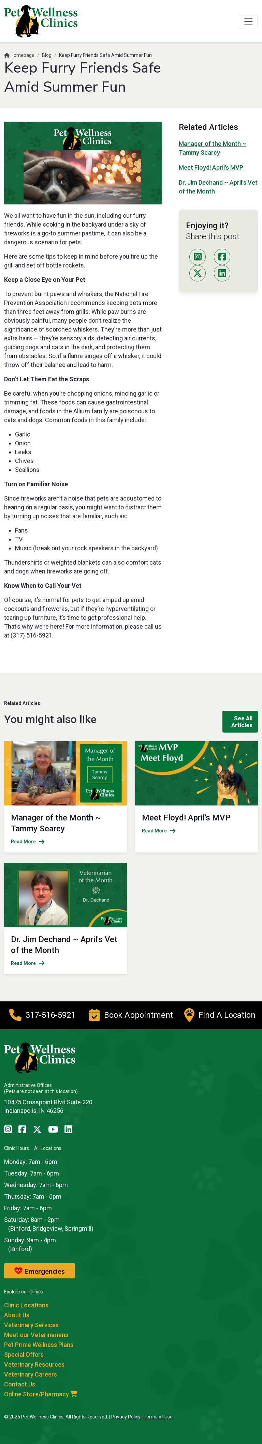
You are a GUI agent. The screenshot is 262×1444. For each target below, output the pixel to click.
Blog (47, 55)
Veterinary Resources (34, 1364)
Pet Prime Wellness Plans (38, 1344)
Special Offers (24, 1354)
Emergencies (39, 1271)
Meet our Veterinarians (36, 1334)
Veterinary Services (31, 1324)
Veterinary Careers (30, 1374)
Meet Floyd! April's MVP (211, 167)
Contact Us (19, 1384)
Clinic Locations (26, 1305)
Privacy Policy (126, 1416)
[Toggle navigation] (248, 21)
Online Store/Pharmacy (40, 1394)
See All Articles (241, 721)
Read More (28, 841)
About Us (16, 1315)
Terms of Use (158, 1416)
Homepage (19, 55)
